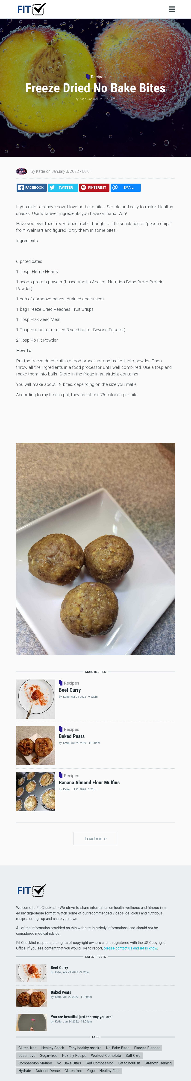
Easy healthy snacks (85, 1048)
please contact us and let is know (130, 948)
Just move (26, 1055)
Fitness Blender (147, 1048)
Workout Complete (106, 1055)
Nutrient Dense (48, 1071)
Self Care (133, 1055)
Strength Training (158, 1063)
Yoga (91, 1071)
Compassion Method (35, 1063)
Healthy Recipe (74, 1055)
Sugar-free (48, 1055)
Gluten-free (27, 1048)
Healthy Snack (52, 1048)
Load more (96, 838)
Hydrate (24, 1071)
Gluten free (73, 1071)
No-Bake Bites (117, 1048)
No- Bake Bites (69, 1063)
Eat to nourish (129, 1063)
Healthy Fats (109, 1071)
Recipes (98, 77)
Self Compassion (100, 1063)
